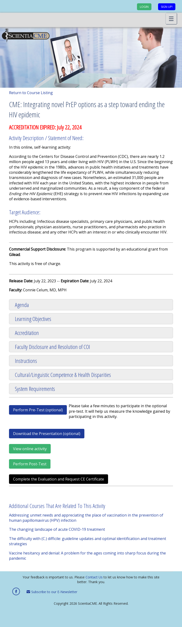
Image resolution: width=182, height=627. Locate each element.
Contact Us (94, 577)
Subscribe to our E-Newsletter (52, 592)
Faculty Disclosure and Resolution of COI (52, 347)
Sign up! (167, 7)
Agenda (22, 305)
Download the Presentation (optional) (46, 433)
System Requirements (35, 389)
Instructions (26, 361)
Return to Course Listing (31, 92)
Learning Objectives (33, 319)
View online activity (30, 448)
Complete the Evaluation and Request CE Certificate (58, 479)
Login (144, 7)
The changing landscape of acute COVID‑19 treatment (57, 529)
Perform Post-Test (29, 464)
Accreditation (27, 333)
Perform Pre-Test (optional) (38, 409)
